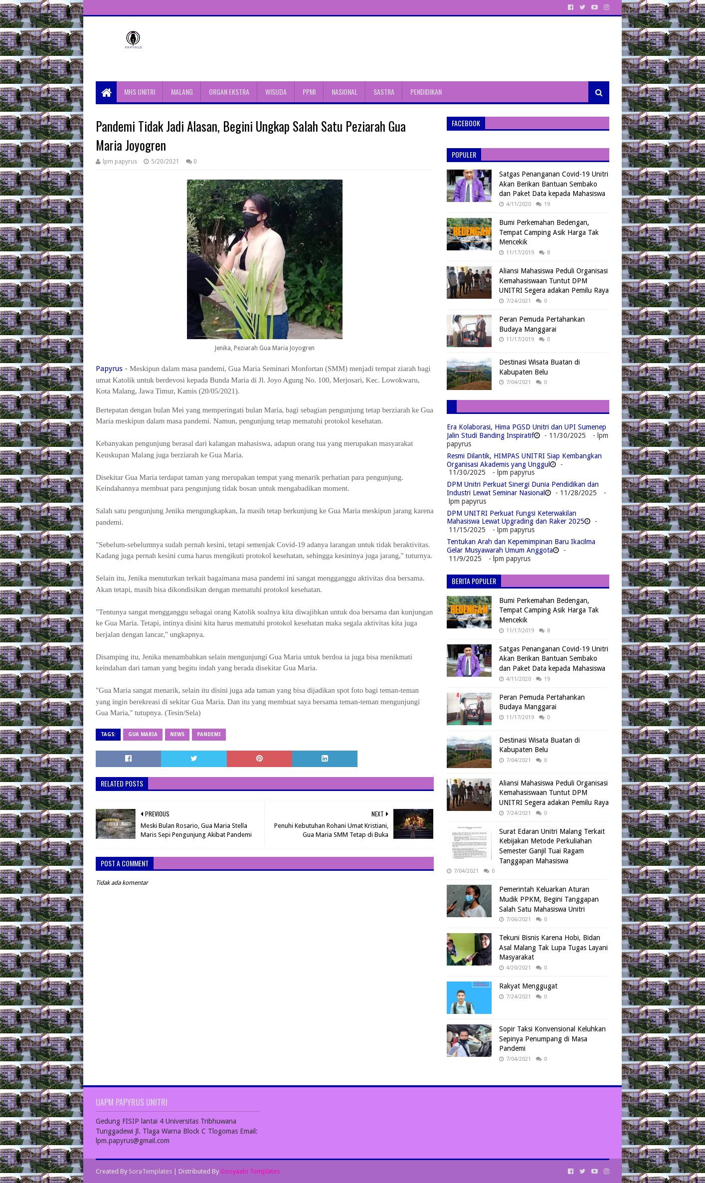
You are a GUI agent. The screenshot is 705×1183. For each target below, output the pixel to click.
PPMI (309, 91)
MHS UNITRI (139, 91)
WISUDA (276, 91)
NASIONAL (344, 91)
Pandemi (209, 734)
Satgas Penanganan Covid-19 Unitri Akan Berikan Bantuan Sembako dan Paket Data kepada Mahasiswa (553, 183)
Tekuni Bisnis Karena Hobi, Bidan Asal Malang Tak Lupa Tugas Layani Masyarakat (553, 947)
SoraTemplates (150, 1171)
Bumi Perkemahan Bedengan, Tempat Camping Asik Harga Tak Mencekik (549, 232)
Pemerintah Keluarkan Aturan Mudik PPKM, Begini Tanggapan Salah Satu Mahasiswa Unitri (549, 899)
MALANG (182, 91)
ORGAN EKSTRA (229, 91)
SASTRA (383, 91)
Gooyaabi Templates (250, 1171)
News (177, 734)
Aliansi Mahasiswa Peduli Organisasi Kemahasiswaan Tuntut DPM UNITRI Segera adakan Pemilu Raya (554, 280)
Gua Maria (143, 734)
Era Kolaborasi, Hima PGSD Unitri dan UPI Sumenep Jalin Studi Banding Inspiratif (526, 431)
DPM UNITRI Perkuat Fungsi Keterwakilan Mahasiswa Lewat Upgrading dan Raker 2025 (515, 517)
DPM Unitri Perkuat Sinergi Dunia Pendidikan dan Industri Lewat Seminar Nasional (523, 488)
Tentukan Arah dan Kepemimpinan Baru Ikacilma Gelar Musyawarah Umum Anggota (521, 546)
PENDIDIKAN (426, 91)
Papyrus (109, 368)
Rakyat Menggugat (528, 986)
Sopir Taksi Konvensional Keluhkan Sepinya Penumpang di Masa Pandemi (552, 1038)
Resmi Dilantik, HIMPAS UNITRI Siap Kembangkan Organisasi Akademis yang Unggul (524, 460)
